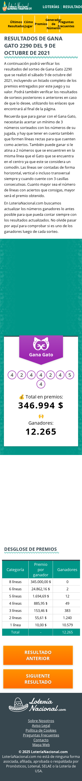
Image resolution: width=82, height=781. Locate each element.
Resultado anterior (38, 655)
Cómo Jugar (28, 24)
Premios (41, 24)
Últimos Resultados (16, 24)
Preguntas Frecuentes (66, 24)
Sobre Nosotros (41, 720)
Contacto (41, 740)
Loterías (51, 6)
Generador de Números (53, 24)
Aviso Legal (41, 725)
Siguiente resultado (38, 679)
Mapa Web (41, 744)
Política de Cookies (41, 730)
